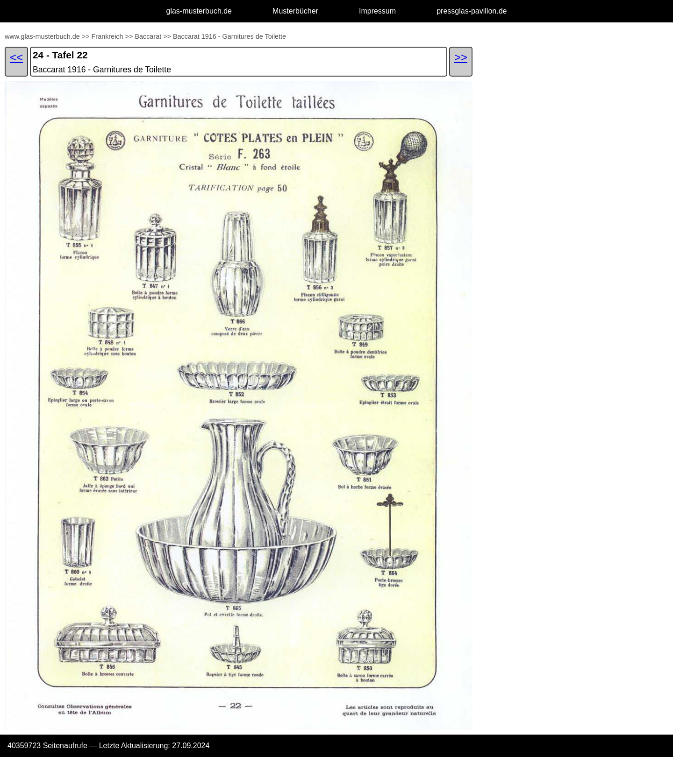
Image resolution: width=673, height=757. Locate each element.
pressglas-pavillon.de (472, 11)
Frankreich (107, 36)
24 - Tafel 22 (60, 55)
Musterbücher (295, 11)
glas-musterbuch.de (199, 11)
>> (86, 36)
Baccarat (148, 36)
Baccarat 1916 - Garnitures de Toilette (229, 36)
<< (16, 57)
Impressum (377, 11)
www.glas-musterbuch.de (42, 36)
